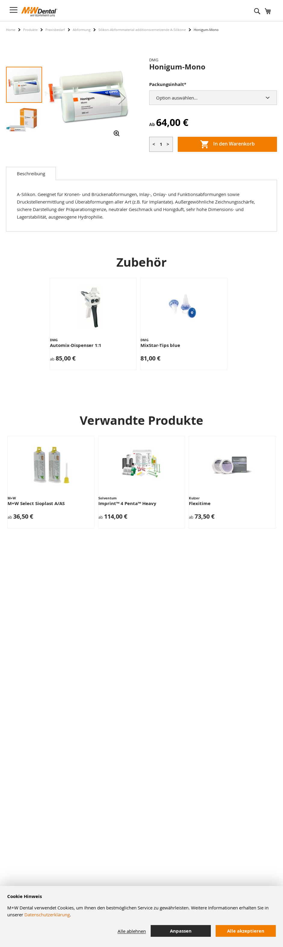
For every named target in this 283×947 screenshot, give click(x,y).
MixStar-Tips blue (160, 345)
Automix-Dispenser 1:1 (75, 345)
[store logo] (39, 11)
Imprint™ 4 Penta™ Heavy (127, 503)
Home (10, 29)
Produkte (30, 29)
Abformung (82, 29)
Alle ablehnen (132, 931)
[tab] (31, 173)
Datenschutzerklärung (47, 915)
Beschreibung (31, 173)
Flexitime (200, 503)
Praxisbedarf (55, 29)
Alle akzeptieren (245, 931)
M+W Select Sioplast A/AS (36, 503)
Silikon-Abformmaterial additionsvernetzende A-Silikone (142, 29)
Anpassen (181, 931)
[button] (122, 98)
